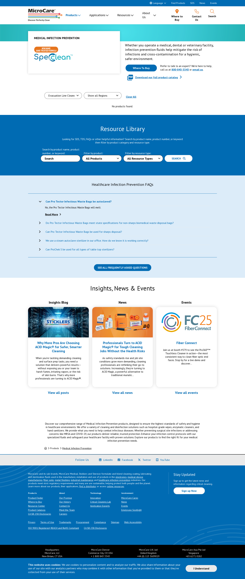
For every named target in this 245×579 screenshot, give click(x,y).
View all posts (58, 392)
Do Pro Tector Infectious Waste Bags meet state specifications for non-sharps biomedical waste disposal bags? (110, 223)
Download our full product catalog (156, 77)
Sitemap (115, 522)
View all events (186, 392)
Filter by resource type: (138, 153)
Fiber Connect (186, 343)
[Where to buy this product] (141, 68)
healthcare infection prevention (114, 480)
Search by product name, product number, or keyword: (60, 151)
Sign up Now (189, 490)
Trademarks (65, 522)
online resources (115, 486)
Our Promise (65, 497)
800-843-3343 (180, 69)
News (202, 3)
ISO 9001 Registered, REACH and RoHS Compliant (53, 528)
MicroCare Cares (129, 497)
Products (71, 15)
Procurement (82, 522)
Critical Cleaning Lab (100, 501)
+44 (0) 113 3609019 (148, 556)
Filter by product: (93, 153)
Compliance (100, 522)
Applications (97, 15)
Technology (95, 493)
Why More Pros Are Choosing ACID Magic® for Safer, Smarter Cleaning (58, 347)
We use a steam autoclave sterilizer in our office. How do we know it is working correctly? (97, 240)
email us (197, 69)
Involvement (127, 493)
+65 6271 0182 (194, 556)
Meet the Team (67, 510)
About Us (146, 15)
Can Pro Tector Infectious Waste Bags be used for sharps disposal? (84, 231)
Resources (123, 15)
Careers (63, 513)
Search (179, 158)
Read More (51, 214)
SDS (192, 3)
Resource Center (36, 505)
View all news (122, 392)
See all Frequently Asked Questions (123, 267)
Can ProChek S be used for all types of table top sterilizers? (80, 249)
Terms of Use (47, 522)
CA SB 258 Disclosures (39, 513)
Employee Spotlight (131, 510)
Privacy (31, 522)
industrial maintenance (82, 480)
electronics (121, 477)
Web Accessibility (133, 522)
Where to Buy (35, 501)
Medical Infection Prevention (77, 448)
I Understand (201, 568)
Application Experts (100, 505)
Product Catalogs (36, 510)
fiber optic (48, 480)
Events (213, 3)
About (62, 493)
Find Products (178, 3)
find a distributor (87, 486)
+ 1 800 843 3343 (100, 556)
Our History (65, 501)
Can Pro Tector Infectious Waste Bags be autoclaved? (79, 201)
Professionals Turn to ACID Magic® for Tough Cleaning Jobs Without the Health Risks (122, 347)
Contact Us (64, 505)
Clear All (131, 96)
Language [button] (156, 3)
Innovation (95, 497)
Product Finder (35, 497)
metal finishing (62, 480)
